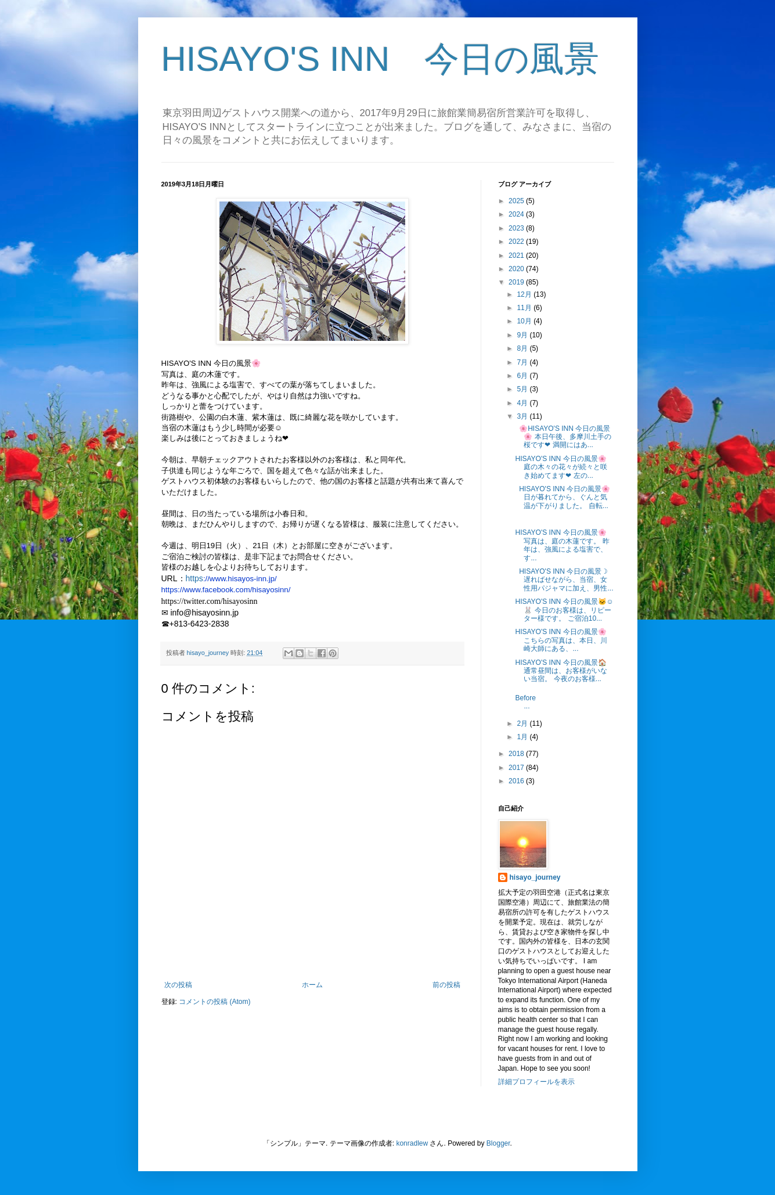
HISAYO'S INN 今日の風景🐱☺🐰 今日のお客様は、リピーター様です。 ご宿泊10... (564, 610)
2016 (517, 781)
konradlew (412, 1143)
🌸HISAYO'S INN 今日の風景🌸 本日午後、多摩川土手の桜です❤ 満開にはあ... (563, 436)
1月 (523, 737)
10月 (525, 321)
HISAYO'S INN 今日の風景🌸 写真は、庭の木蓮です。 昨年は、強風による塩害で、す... (562, 544)
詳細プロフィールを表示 (536, 1082)
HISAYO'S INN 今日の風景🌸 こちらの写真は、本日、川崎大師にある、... (561, 640)
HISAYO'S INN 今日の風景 (380, 58)
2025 (517, 201)
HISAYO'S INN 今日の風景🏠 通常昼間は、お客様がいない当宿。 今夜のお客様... (561, 670)
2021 (517, 255)
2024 (517, 214)
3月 (523, 416)
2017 (517, 768)
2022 (517, 241)
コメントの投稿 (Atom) (214, 1002)
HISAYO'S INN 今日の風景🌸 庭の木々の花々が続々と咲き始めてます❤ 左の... (561, 467)
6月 (523, 376)
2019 (517, 282)
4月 (523, 403)
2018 (517, 754)
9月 (523, 335)
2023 (517, 228)
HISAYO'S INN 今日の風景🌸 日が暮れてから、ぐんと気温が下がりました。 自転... (562, 497)
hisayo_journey (535, 877)
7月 (523, 362)
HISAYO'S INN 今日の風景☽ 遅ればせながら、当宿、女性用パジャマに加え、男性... (564, 579)
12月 (525, 294)
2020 (517, 269)
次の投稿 (178, 985)
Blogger (498, 1143)
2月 (523, 723)
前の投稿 (446, 985)
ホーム (312, 985)
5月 (523, 389)
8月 (523, 348)
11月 (525, 308)
